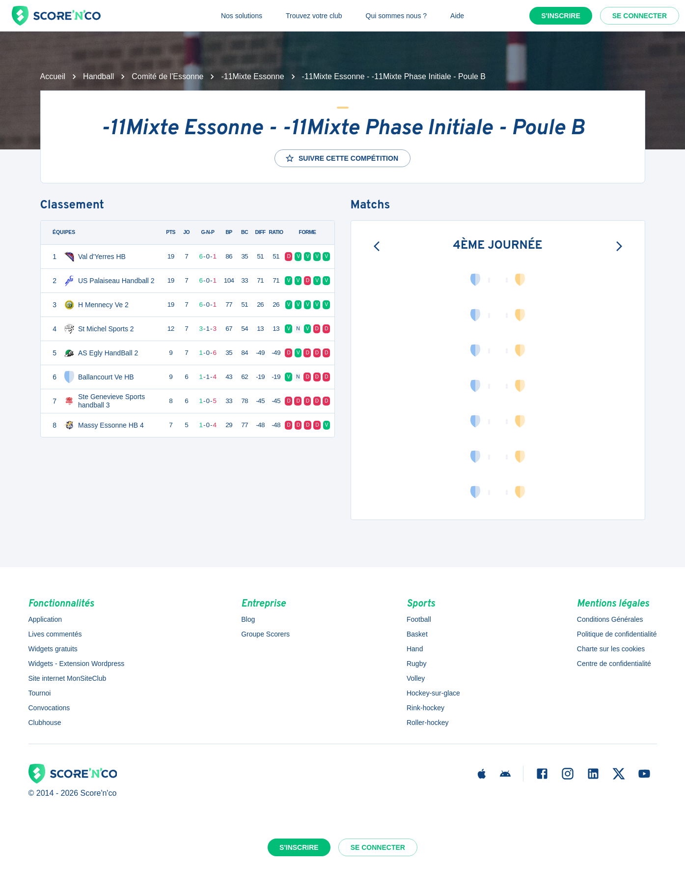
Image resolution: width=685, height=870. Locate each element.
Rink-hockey (425, 708)
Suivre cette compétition (341, 158)
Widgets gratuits (53, 649)
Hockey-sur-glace (433, 693)
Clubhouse (44, 722)
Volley (416, 678)
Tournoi (39, 693)
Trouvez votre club (314, 16)
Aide (457, 16)
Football (419, 619)
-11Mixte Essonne (252, 76)
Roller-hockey (428, 722)
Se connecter (639, 16)
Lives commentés (55, 634)
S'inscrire (560, 16)
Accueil (53, 76)
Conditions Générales (610, 619)
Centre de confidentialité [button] (614, 663)
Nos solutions (241, 16)
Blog (248, 619)
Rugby (416, 663)
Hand (415, 649)
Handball (98, 76)
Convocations (49, 708)
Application (45, 619)
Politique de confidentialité (617, 634)
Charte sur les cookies (611, 649)
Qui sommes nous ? (396, 16)
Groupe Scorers (265, 634)
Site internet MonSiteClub (67, 678)
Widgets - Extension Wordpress (76, 663)
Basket (417, 634)
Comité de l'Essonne (167, 76)
